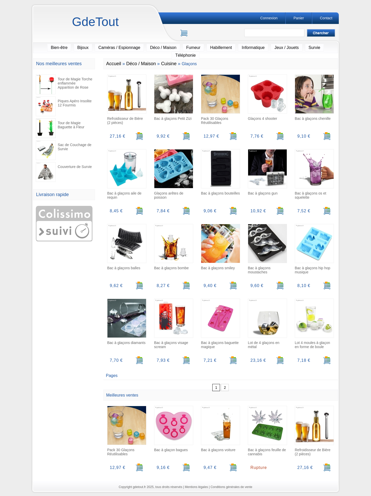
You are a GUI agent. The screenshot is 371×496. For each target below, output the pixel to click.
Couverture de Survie (64, 172)
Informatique (253, 47)
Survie (314, 47)
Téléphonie (185, 55)
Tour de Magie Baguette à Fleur (60, 128)
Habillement (221, 47)
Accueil (113, 63)
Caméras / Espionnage (119, 47)
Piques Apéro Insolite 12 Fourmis (64, 106)
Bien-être (59, 47)
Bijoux (83, 47)
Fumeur (193, 47)
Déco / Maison (163, 47)
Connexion (268, 18)
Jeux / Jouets (286, 47)
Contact (326, 18)
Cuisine (168, 63)
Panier (298, 18)
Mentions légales (196, 487)
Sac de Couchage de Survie (63, 150)
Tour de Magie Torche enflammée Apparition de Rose (64, 84)
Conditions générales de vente (231, 487)
